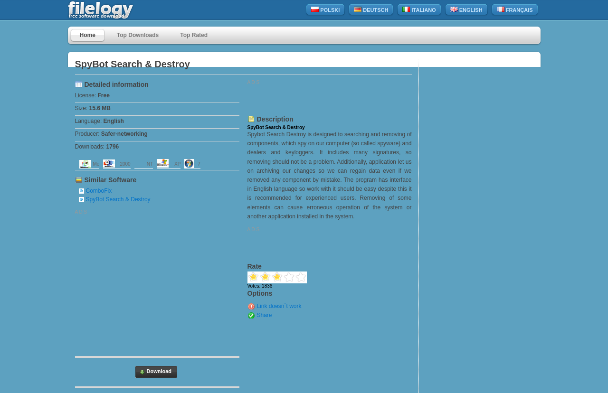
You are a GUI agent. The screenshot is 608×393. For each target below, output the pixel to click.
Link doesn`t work (279, 306)
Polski (325, 10)
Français (515, 10)
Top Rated (194, 35)
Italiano (419, 10)
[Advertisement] (155, 281)
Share (264, 315)
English (466, 10)
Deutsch (371, 10)
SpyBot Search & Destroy (118, 199)
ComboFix (99, 190)
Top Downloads (138, 35)
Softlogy (121, 10)
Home (87, 35)
